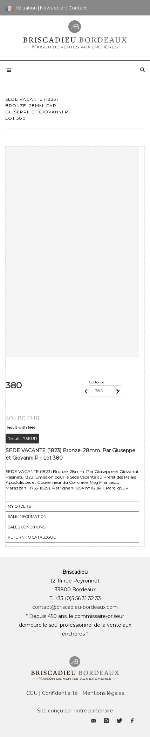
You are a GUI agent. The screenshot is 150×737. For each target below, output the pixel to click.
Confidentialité (60, 693)
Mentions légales (103, 693)
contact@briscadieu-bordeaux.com (75, 607)
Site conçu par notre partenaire (75, 711)
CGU (32, 693)
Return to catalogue (32, 537)
